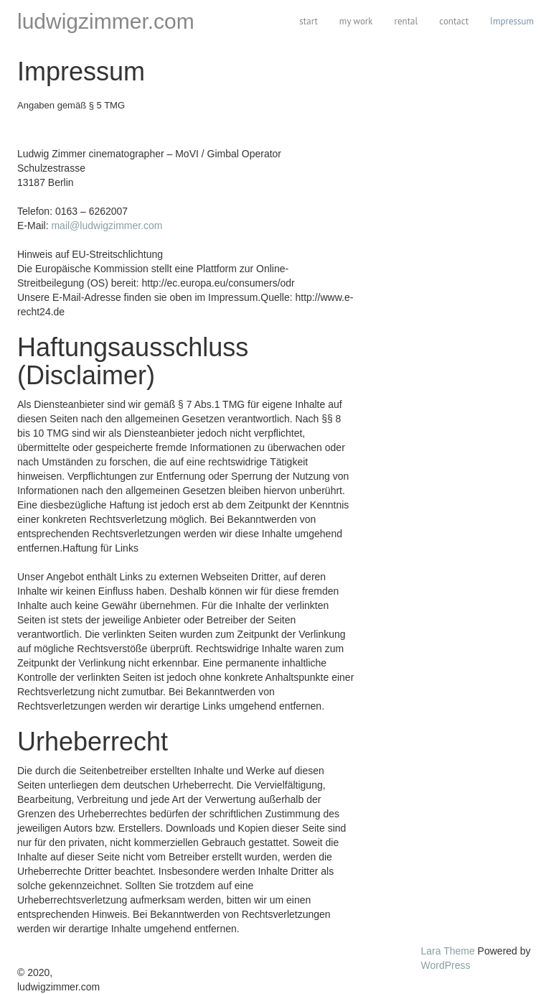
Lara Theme (448, 951)
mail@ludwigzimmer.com (106, 225)
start (308, 21)
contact (453, 21)
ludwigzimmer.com (105, 21)
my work (356, 21)
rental (406, 21)
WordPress (446, 965)
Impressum (512, 21)
